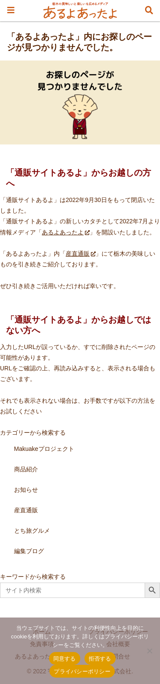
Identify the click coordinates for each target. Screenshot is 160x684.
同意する (64, 658)
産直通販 (81, 253)
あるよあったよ (66, 232)
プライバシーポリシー (82, 671)
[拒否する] (149, 650)
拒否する (100, 658)
